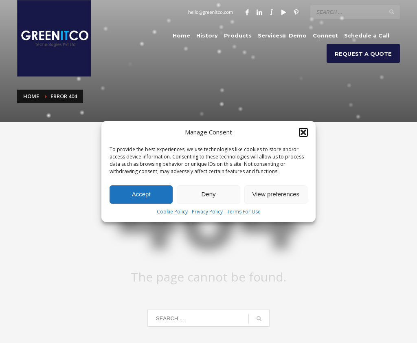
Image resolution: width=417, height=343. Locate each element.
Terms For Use (244, 211)
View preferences (276, 194)
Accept (141, 194)
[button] (303, 132)
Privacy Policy (207, 211)
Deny (208, 194)
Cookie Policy (172, 211)
